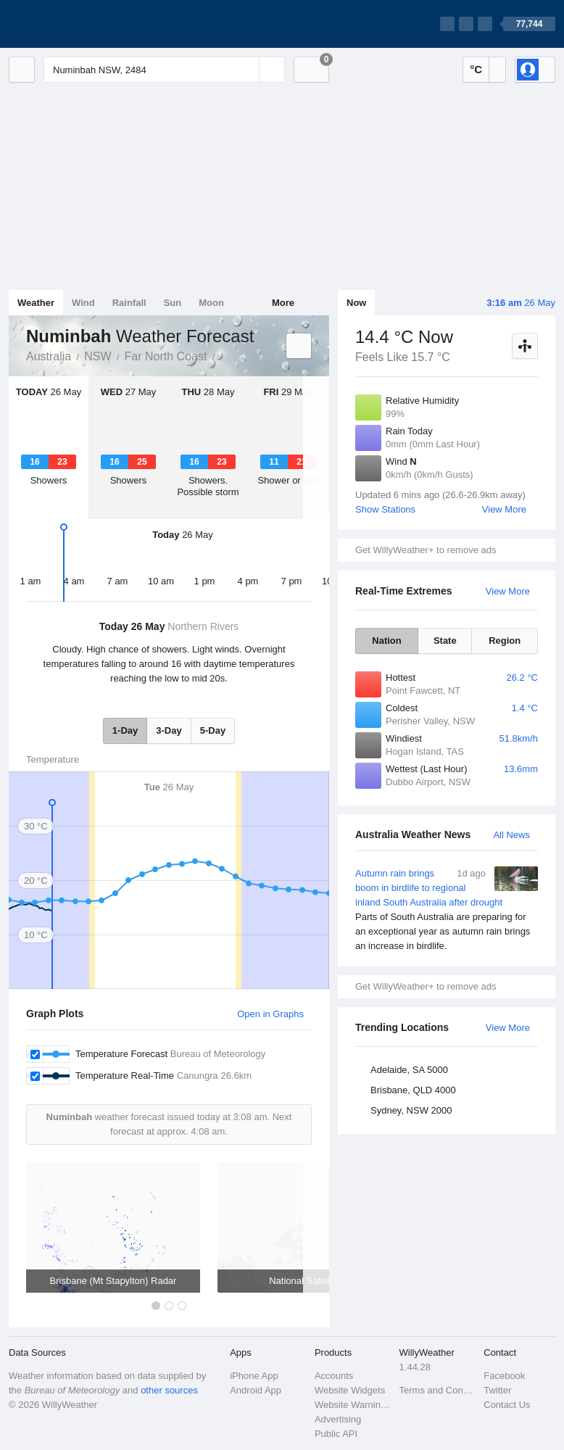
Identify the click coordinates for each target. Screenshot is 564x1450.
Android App (255, 1390)
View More (504, 509)
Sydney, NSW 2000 (411, 1110)
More (283, 302)
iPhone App (254, 1375)
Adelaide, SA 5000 (409, 1069)
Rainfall (129, 302)
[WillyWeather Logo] (77, 24)
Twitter (497, 1390)
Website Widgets (350, 1390)
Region (505, 640)
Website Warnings (353, 1404)
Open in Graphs (270, 1013)
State (445, 640)
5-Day (212, 730)
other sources (169, 1390)
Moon (211, 302)
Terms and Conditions (437, 1390)
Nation (386, 640)
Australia (48, 356)
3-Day (168, 730)
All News (511, 834)
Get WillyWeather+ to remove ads (425, 549)
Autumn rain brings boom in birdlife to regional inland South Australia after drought (446, 909)
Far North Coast (166, 356)
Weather (35, 302)
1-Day (125, 730)
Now (356, 302)
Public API (336, 1433)
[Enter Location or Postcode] (164, 70)
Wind (83, 302)
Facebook (504, 1375)
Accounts (334, 1375)
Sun (173, 302)
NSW (97, 356)
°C (476, 69)
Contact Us (507, 1404)
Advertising (338, 1419)
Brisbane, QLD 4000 (413, 1090)
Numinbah (222, 355)
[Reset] (246, 69)
